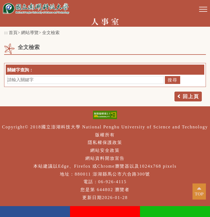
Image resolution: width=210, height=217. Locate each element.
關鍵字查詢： (20, 70)
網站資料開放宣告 (105, 158)
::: (6, 32)
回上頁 (191, 96)
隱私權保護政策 (105, 142)
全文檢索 (51, 32)
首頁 (13, 32)
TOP (199, 194)
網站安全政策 (105, 150)
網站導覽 (30, 32)
